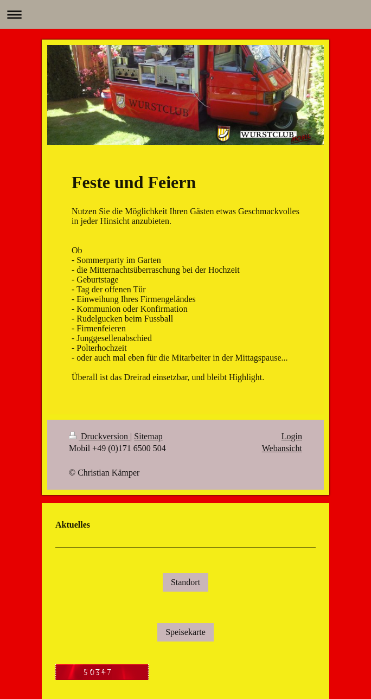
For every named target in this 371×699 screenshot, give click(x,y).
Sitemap (148, 436)
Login (292, 436)
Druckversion (99, 436)
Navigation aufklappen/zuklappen (185, 14)
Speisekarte (185, 632)
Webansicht (282, 448)
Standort (185, 582)
